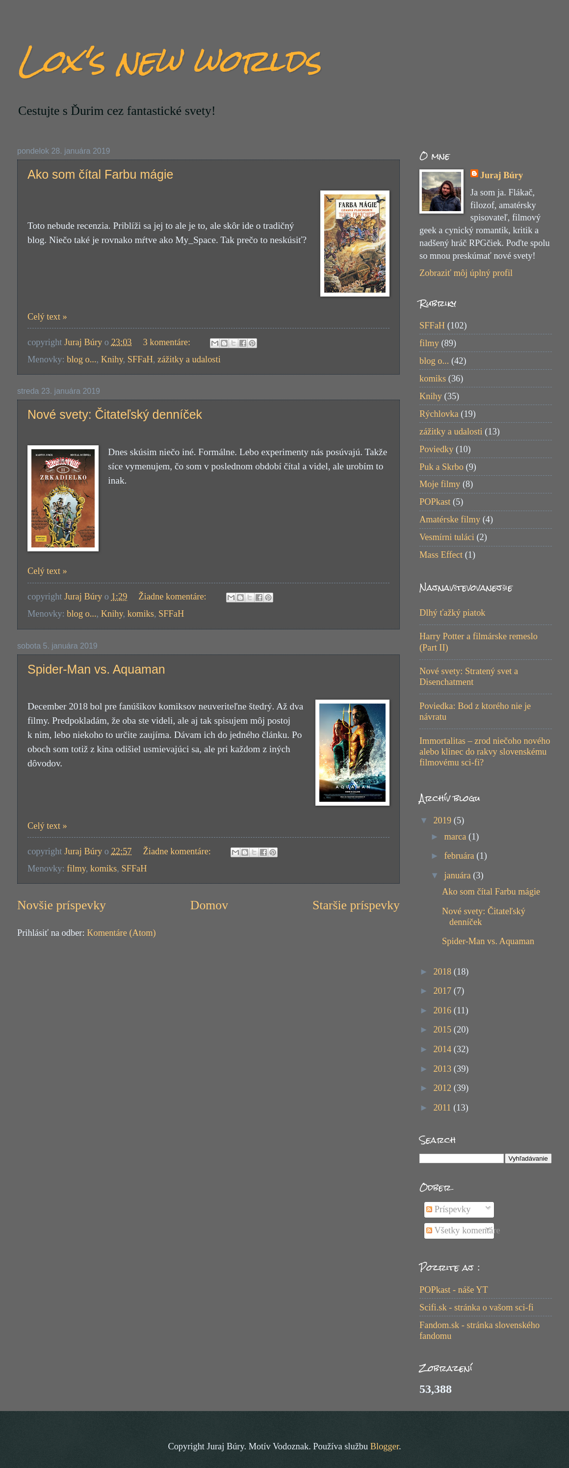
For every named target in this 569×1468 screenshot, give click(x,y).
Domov (209, 905)
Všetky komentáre (463, 1230)
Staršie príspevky (356, 905)
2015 (443, 1029)
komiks (141, 614)
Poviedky (436, 449)
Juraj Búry (501, 175)
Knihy (112, 359)
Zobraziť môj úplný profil (466, 273)
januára (458, 875)
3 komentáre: (168, 342)
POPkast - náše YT (453, 1290)
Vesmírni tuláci (446, 537)
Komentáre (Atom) (121, 933)
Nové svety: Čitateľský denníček (114, 414)
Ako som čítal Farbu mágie (100, 174)
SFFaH (140, 359)
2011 (443, 1108)
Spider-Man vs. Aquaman (96, 669)
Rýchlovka (439, 414)
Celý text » (47, 317)
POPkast (434, 502)
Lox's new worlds (169, 60)
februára (460, 856)
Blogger (384, 1446)
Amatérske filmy (449, 519)
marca (456, 837)
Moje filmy (439, 484)
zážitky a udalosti (189, 359)
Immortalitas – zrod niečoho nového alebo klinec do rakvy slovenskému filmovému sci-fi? (484, 751)
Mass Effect (441, 555)
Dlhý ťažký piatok (452, 613)
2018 (443, 972)
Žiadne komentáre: (173, 596)
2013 (443, 1069)
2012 (443, 1088)
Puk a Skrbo (441, 467)
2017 (443, 991)
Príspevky (448, 1209)
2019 (443, 820)
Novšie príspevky (61, 905)
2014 (443, 1049)
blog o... (81, 359)
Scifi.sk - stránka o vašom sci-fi (476, 1307)
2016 (443, 1010)
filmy (76, 868)
